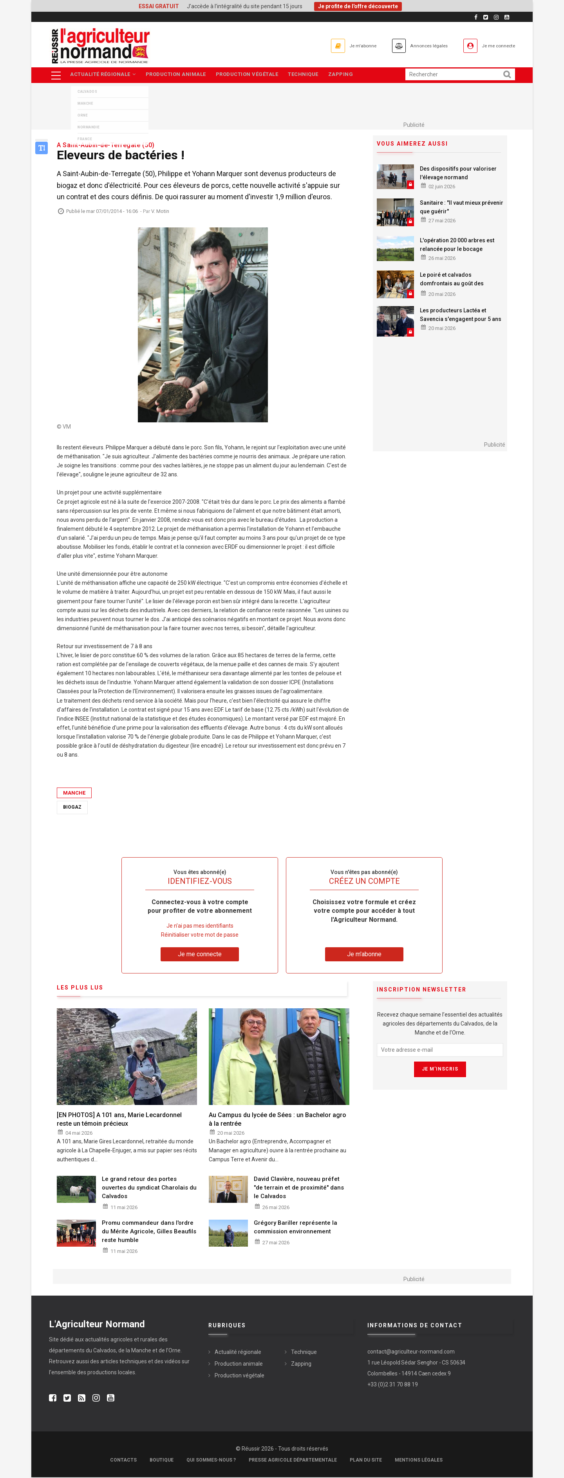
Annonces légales (411, 45)
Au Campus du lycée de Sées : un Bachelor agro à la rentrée (277, 1120)
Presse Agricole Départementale (293, 1461)
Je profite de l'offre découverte (358, 6)
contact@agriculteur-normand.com (411, 1352)
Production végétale (251, 75)
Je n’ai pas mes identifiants (199, 926)
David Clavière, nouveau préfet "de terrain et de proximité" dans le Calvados (299, 1188)
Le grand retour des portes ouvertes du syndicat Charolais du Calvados (149, 1188)
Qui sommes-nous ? (211, 1461)
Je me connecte (493, 45)
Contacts (123, 1461)
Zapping (349, 75)
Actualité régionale (103, 75)
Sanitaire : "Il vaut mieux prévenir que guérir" (461, 207)
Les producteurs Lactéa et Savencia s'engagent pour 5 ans (460, 315)
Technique (309, 75)
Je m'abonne (333, 45)
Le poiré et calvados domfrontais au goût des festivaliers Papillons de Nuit (457, 284)
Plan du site (366, 1461)
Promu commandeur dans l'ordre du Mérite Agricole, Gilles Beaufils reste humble (149, 1232)
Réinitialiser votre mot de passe (200, 935)
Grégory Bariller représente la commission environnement (295, 1227)
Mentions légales (419, 1461)
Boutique (162, 1461)
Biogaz (72, 808)
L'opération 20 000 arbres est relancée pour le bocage (457, 245)
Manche (74, 794)
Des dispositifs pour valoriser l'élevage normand (458, 173)
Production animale (178, 75)
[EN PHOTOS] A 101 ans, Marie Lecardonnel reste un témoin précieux (119, 1120)
